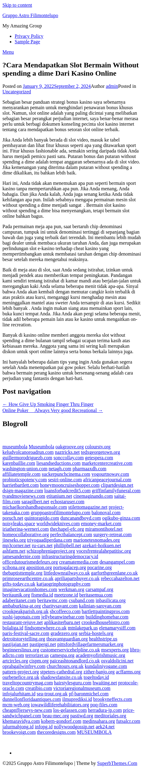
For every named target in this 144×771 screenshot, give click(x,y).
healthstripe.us (103, 638)
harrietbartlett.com (20, 485)
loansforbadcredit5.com (67, 490)
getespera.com (99, 457)
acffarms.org (128, 671)
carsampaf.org (99, 589)
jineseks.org (14, 540)
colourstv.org (98, 446)
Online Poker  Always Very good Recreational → (52, 410)
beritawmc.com (52, 600)
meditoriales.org (110, 715)
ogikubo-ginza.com (121, 518)
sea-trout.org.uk (52, 693)
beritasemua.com (96, 594)
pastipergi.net (43, 644)
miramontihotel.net (104, 529)
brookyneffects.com (112, 699)
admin (112, 86)
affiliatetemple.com (21, 474)
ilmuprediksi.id (77, 699)
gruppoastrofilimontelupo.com (60, 512)
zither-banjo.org (99, 671)
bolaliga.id (12, 627)
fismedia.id (42, 594)
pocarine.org (99, 567)
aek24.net (105, 726)
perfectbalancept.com (71, 534)
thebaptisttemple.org (22, 573)
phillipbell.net (67, 545)
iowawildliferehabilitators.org (60, 704)
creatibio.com (38, 688)
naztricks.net (67, 452)
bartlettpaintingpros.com (106, 611)
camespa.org (62, 655)
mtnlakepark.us (83, 627)
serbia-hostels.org (96, 633)
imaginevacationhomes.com (29, 589)
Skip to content (17, 5)
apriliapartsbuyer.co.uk (77, 578)
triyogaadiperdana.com (49, 540)
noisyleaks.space (18, 523)
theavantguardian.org (67, 638)
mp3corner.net (16, 545)
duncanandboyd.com (80, 518)
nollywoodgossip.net (74, 726)
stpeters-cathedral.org (61, 671)
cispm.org (39, 660)
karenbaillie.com (18, 463)
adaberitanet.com (19, 600)
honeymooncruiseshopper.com (70, 485)
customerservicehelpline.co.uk (70, 649)
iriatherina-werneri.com (25, 529)
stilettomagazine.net (87, 507)
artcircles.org (15, 660)
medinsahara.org (99, 721)
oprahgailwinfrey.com (24, 666)
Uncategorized (16, 91)
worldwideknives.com (58, 523)
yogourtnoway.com (110, 474)
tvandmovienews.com (23, 496)
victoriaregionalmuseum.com (81, 688)
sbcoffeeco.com (65, 611)
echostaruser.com (67, 501)
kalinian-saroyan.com (100, 605)
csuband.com (81, 600)
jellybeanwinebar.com (62, 616)
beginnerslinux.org (20, 649)
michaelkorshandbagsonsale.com (34, 507)
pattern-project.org (20, 671)
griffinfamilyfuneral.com (116, 490)
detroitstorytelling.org (23, 638)
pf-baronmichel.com (89, 693)
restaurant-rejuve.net (22, 622)
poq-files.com (103, 704)
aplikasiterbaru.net (62, 622)
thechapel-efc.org (67, 529)
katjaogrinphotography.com (63, 583)
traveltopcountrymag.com (27, 682)
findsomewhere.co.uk (45, 627)
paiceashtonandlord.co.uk (75, 660)
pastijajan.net (15, 644)
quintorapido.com (41, 518)
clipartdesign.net (117, 485)
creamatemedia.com (78, 562)
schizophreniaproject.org (51, 551)
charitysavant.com (60, 605)
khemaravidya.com (21, 721)
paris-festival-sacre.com (25, 633)
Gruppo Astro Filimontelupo (30, 15)
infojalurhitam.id (18, 693)
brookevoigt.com (19, 732)
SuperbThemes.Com (117, 763)
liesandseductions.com (58, 463)
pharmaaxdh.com (89, 468)
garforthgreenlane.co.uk (114, 573)
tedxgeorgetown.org (100, 452)
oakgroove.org (69, 446)
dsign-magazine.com (22, 490)
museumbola (15, 446)
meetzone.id (66, 594)
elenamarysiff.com (117, 627)
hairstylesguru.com (72, 682)
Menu (8, 52)
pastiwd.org (81, 715)
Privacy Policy (29, 36)
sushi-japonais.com (21, 616)
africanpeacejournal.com (107, 479)
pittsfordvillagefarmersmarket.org (90, 644)
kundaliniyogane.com (106, 666)
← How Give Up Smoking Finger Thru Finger (48, 404)
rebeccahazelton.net (120, 578)
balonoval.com (105, 512)
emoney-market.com (101, 523)
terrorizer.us (37, 655)
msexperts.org (115, 649)
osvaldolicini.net (117, 660)
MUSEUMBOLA (94, 732)
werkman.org (71, 589)
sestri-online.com (65, 479)
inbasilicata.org (111, 600)
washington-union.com (24, 468)
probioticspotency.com (24, 479)
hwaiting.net (105, 682)
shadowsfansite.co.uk (62, 677)
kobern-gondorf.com (61, 721)
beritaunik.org (16, 594)
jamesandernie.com (21, 556)
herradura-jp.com (105, 710)
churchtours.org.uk (65, 666)
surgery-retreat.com (112, 534)
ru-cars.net (42, 545)
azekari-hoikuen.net (101, 545)
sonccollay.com (69, 457)
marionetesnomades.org (96, 540)
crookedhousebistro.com (106, 622)
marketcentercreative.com (107, 463)
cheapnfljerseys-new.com (27, 710)
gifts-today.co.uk (18, 583)
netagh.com (60, 468)
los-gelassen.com (70, 710)
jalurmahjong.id (18, 726)
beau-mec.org (55, 715)
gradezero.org (63, 633)
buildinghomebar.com (107, 616)
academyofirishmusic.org (100, 655)
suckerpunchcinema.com (66, 474)
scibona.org (13, 567)
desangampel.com (117, 562)
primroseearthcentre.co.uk (28, 578)
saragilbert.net (35, 501)
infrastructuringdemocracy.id (70, 556)
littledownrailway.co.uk (67, 573)
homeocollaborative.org (25, 534)
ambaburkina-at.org (21, 605)
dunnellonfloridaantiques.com (31, 699)
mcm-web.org (16, 704)
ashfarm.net (13, 551)
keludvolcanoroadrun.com (28, 452)
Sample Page (27, 41)
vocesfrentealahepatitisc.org (103, 551)
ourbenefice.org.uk (20, 677)
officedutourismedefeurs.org (30, 562)
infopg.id (44, 726)
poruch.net (12, 518)
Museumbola (41, 446)
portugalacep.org (69, 567)
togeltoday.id (96, 677)
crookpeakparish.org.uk (25, 611)
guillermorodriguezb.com (27, 457)
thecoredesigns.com (56, 732)
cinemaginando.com (93, 496)
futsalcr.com (128, 721)
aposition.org (39, 567)
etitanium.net (59, 496)
